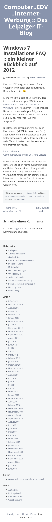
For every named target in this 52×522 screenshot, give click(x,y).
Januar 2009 (13, 445)
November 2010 (15, 398)
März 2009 (13, 438)
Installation (23, 196)
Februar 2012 (14, 358)
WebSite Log (13, 290)
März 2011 (13, 391)
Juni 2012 (12, 344)
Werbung (32, 196)
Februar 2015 (14, 314)
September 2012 (15, 334)
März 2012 (13, 354)
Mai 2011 (12, 385)
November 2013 (15, 321)
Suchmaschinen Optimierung (21, 284)
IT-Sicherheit (14, 267)
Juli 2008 (12, 465)
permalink (21, 199)
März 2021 (13, 301)
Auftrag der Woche (16, 253)
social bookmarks (16, 277)
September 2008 (15, 458)
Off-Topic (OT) (14, 273)
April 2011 (12, 388)
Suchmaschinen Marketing (20, 280)
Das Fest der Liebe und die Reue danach (26, 479)
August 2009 (14, 421)
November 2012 (15, 331)
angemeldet (20, 228)
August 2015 (14, 308)
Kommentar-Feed (16, 496)
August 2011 (14, 375)
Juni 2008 (12, 468)
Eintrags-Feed (14, 493)
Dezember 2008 (15, 448)
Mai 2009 (12, 432)
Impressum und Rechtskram (21, 260)
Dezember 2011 (15, 365)
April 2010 (12, 401)
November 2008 (15, 452)
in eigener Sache (31, 193)
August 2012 (14, 338)
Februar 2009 (14, 442)
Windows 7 (41, 196)
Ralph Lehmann (37, 77)
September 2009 (15, 418)
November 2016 (15, 304)
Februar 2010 (14, 405)
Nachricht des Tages (17, 270)
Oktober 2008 (14, 455)
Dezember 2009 (15, 408)
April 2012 (12, 351)
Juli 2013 (12, 324)
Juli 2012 (12, 341)
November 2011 (15, 368)
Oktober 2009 (14, 415)
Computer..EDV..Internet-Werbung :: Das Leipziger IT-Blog (26, 20)
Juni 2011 (12, 381)
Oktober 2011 (14, 371)
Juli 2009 (12, 425)
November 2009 (15, 411)
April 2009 (12, 435)
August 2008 (14, 462)
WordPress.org (15, 500)
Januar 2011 (13, 395)
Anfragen (12, 250)
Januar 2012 (13, 361)
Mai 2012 (12, 348)
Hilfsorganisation (12, 196)
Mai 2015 (12, 311)
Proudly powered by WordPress (21, 514)
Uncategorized (14, 287)
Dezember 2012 (15, 328)
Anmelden (13, 489)
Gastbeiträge (14, 257)
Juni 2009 (12, 428)
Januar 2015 (13, 318)
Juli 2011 (12, 378)
